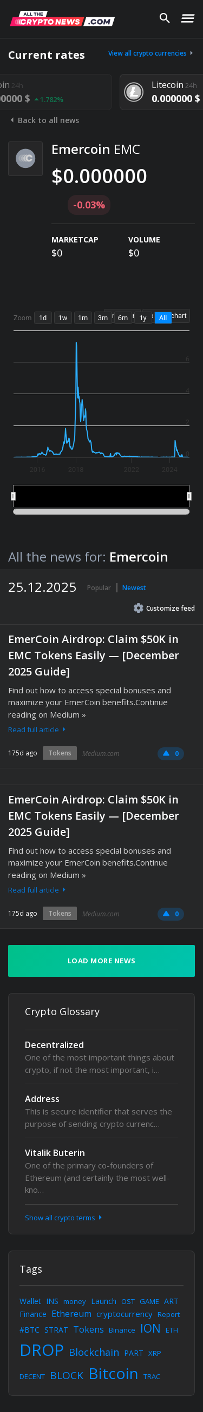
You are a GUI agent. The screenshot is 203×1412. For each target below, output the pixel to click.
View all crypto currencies (151, 53)
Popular (99, 587)
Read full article (38, 729)
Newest (134, 587)
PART (133, 1353)
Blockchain (94, 1352)
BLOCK (66, 1375)
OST (128, 1301)
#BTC (29, 1330)
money (74, 1301)
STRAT (56, 1330)
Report (169, 1314)
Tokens (59, 753)
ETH (172, 1330)
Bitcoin (113, 1373)
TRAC (151, 1376)
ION (150, 1328)
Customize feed (164, 608)
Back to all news (43, 120)
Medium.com (100, 753)
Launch (103, 1301)
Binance (122, 1330)
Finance (33, 1314)
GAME (149, 1301)
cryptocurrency (124, 1313)
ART (171, 1301)
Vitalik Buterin (55, 1153)
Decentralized (54, 1045)
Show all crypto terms (64, 1217)
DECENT (32, 1376)
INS (52, 1301)
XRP (154, 1353)
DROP (41, 1350)
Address (42, 1099)
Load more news (102, 960)
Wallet (30, 1301)
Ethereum (71, 1314)
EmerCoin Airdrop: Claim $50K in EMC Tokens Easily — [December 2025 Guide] (93, 655)
